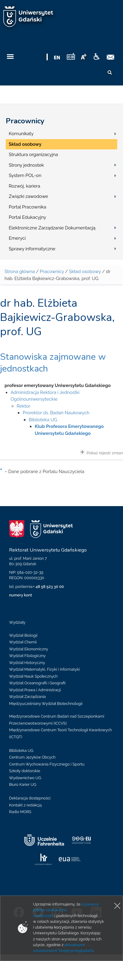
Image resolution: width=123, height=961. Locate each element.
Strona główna (20, 271)
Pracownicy (25, 121)
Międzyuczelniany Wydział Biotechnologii (46, 703)
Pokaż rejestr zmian (101, 452)
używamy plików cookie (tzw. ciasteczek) (66, 910)
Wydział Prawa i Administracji (35, 690)
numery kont (20, 595)
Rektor (23, 406)
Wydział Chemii (23, 642)
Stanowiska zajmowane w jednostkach (53, 363)
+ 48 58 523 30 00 (48, 586)
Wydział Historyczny (27, 662)
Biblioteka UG (43, 419)
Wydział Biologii (23, 635)
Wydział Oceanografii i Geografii (37, 683)
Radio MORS (20, 811)
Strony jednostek (26, 165)
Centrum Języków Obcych (32, 757)
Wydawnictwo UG (25, 778)
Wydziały (17, 622)
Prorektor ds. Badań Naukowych (56, 412)
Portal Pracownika (27, 207)
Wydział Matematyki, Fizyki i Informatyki (44, 669)
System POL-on (25, 175)
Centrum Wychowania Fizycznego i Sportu (46, 764)
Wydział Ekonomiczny (28, 649)
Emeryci (17, 238)
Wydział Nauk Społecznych (33, 676)
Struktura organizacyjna (33, 154)
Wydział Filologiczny (27, 655)
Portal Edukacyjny (27, 217)
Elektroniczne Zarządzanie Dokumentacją (52, 228)
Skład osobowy (25, 144)
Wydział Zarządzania (27, 696)
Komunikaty (21, 133)
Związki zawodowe (28, 196)
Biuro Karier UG (22, 784)
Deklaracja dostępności (29, 798)
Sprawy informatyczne (32, 249)
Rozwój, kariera (24, 186)
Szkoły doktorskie (24, 771)
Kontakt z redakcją (25, 805)
